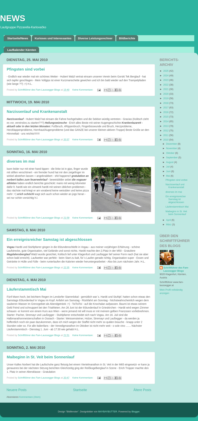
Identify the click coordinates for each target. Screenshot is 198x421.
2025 (166, 71)
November (172, 148)
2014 (166, 121)
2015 (166, 116)
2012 (166, 130)
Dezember (172, 144)
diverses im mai (21, 161)
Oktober (170, 153)
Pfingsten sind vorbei (26, 69)
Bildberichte (127, 38)
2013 (166, 126)
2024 (166, 75)
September (172, 157)
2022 (166, 84)
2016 (166, 112)
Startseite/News (17, 38)
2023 (166, 80)
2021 (166, 89)
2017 (166, 107)
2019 (166, 98)
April (169, 220)
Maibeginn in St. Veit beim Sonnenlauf (40, 357)
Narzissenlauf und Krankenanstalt (37, 111)
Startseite (80, 390)
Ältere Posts (142, 390)
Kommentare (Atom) (29, 397)
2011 (166, 135)
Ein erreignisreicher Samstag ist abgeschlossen (49, 239)
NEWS (12, 18)
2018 (166, 103)
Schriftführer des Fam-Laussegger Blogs (176, 269)
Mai (168, 176)
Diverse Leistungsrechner (95, 38)
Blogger (136, 411)
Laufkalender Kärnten (21, 49)
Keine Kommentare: (83, 90)
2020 (166, 94)
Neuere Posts (17, 390)
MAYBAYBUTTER (107, 411)
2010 (166, 139)
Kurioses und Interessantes (53, 38)
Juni (168, 171)
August (170, 162)
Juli (168, 166)
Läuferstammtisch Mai (26, 289)
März (169, 224)
